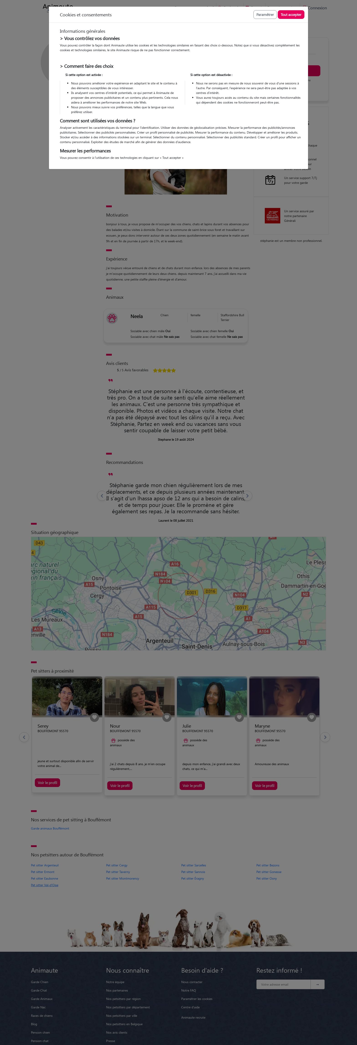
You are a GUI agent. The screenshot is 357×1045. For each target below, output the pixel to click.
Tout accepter (291, 14)
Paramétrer (265, 14)
